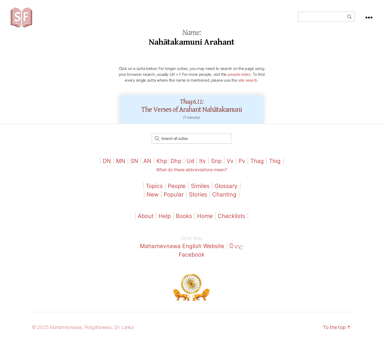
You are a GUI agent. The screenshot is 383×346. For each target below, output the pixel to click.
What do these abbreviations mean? (191, 173)
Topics (154, 189)
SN (134, 164)
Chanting (224, 198)
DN (107, 164)
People (177, 189)
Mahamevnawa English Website (182, 250)
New (153, 198)
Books (184, 219)
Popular (174, 198)
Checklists (231, 219)
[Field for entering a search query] (326, 19)
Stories (198, 198)
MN (120, 164)
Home (205, 219)
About (146, 219)
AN (147, 164)
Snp (216, 164)
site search (247, 83)
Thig (275, 164)
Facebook (192, 258)
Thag (257, 164)
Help (165, 219)
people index (239, 78)
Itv (202, 164)
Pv (242, 164)
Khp (161, 164)
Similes (200, 189)
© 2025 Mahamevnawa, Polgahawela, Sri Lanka (83, 331)
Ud (190, 164)
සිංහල (236, 250)
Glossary (226, 189)
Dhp (175, 164)
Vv (230, 164)
